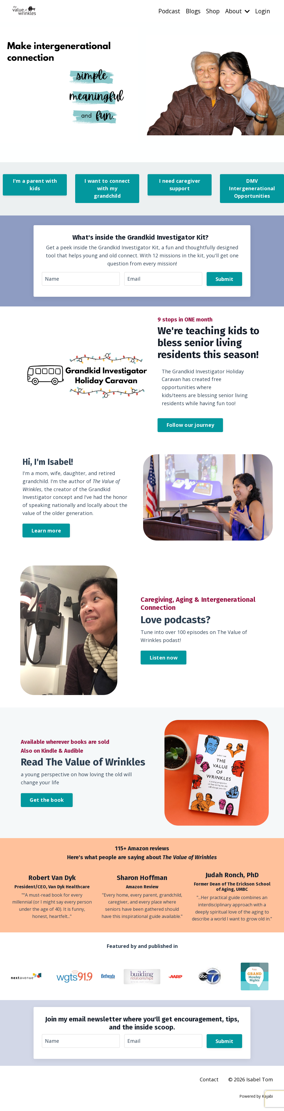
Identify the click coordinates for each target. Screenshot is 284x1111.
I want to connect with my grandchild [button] (107, 188)
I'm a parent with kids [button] (35, 184)
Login (262, 11)
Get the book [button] (47, 800)
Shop (212, 11)
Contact (209, 1080)
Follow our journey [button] (190, 425)
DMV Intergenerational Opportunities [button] (252, 188)
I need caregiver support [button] (179, 184)
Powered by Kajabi (256, 1096)
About (237, 11)
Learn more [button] (46, 530)
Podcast (169, 11)
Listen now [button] (163, 658)
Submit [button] (224, 279)
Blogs (192, 11)
